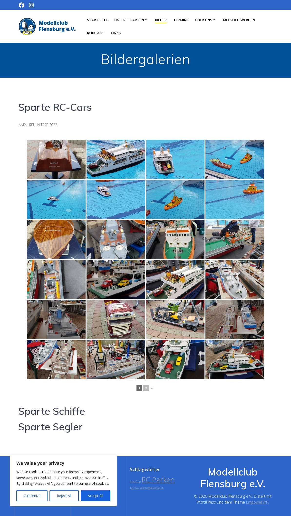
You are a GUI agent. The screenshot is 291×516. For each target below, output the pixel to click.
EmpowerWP (257, 502)
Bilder (161, 20)
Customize (32, 495)
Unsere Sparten (129, 20)
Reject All (64, 495)
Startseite (97, 20)
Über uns (203, 20)
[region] (63, 480)
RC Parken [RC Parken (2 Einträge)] (158, 480)
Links (116, 32)
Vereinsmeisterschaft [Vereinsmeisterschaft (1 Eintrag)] (152, 487)
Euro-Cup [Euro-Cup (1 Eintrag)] (135, 481)
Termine (181, 20)
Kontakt (95, 32)
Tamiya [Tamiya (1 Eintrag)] (134, 487)
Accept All (95, 495)
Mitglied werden (239, 20)
